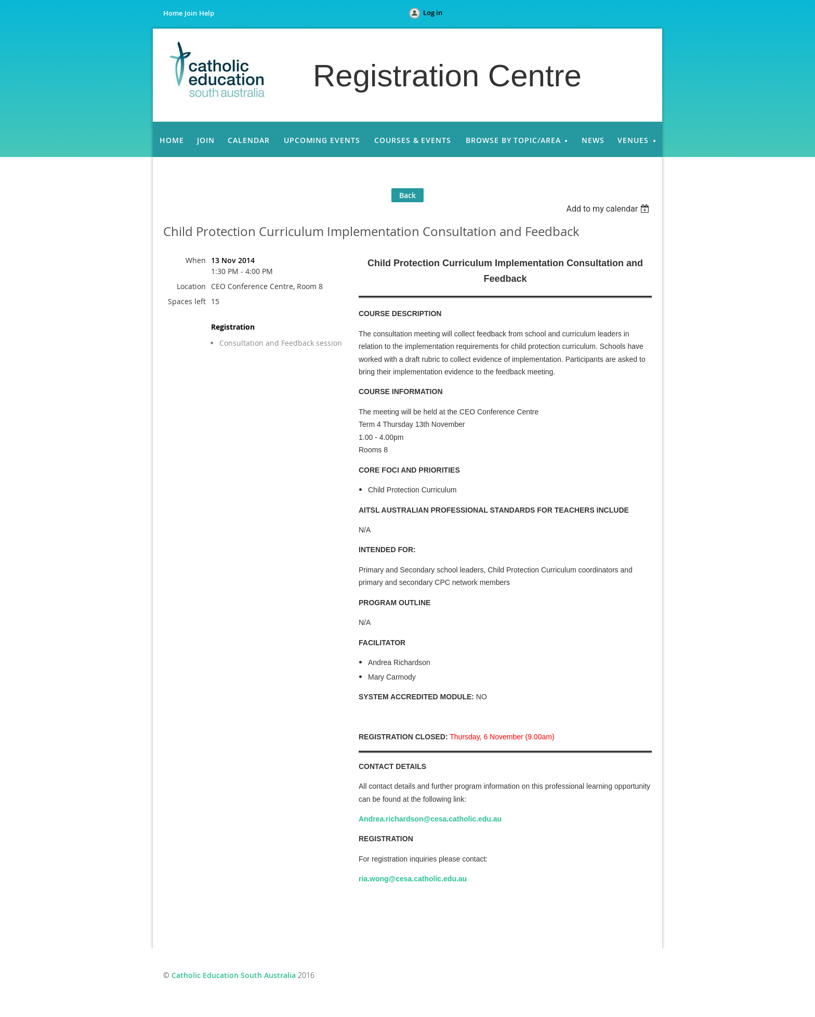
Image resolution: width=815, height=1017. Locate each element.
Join (191, 13)
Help (206, 13)
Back (407, 195)
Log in (432, 12)
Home (172, 13)
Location (191, 286)
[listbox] (609, 208)
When (196, 260)
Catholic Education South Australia (234, 975)
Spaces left (187, 301)
